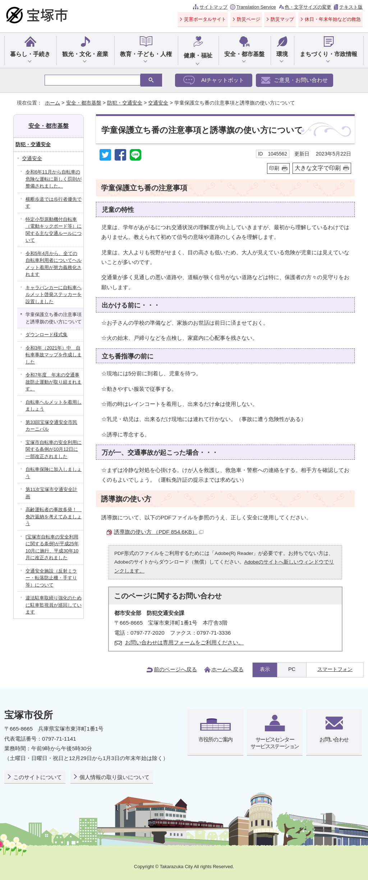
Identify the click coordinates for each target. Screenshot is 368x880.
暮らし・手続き (30, 54)
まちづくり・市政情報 (328, 54)
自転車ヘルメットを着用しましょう (54, 405)
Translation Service (256, 7)
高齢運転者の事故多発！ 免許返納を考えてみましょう (54, 516)
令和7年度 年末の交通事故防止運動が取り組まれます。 (54, 382)
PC (291, 669)
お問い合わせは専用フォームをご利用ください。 (184, 642)
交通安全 (158, 103)
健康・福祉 (198, 55)
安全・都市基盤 (244, 54)
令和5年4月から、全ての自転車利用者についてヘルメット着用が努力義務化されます (54, 264)
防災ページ (248, 19)
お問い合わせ (334, 739)
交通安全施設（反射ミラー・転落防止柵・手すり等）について (51, 578)
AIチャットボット (222, 80)
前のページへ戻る (175, 669)
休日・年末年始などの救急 (333, 19)
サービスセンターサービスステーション (274, 742)
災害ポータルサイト (205, 19)
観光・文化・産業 (85, 54)
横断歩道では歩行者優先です (54, 202)
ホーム (52, 103)
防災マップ (282, 19)
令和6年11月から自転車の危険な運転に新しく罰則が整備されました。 (54, 179)
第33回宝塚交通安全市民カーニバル (51, 426)
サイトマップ (213, 7)
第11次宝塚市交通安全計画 (51, 493)
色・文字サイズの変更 (308, 7)
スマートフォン (335, 669)
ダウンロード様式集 (47, 334)
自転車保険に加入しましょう (54, 473)
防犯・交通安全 (124, 103)
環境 (282, 54)
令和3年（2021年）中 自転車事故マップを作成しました (54, 355)
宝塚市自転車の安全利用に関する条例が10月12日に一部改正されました (54, 449)
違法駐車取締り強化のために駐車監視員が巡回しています (54, 605)
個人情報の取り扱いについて (114, 777)
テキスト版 (351, 7)
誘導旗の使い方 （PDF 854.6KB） (158, 532)
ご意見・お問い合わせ (301, 80)
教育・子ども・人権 (146, 54)
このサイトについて (37, 777)
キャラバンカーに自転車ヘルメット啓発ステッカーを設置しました (54, 294)
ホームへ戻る (227, 669)
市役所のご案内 (215, 739)
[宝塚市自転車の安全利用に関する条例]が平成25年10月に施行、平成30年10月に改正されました (52, 547)
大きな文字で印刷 (318, 168)
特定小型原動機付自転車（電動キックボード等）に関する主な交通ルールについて (54, 230)
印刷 (274, 168)
